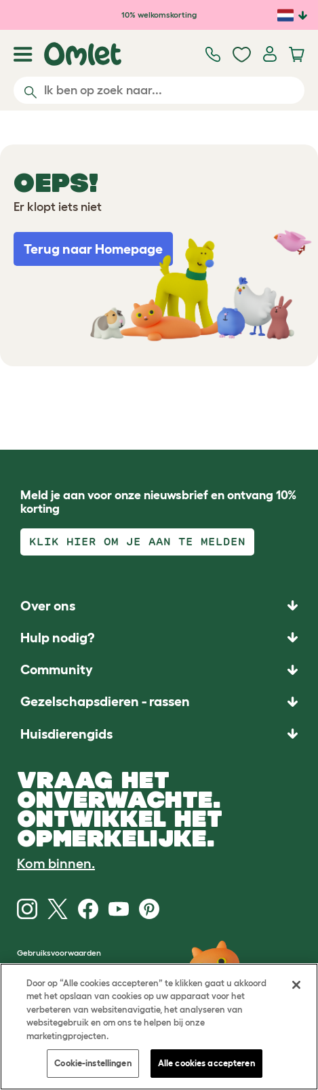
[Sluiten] (296, 985)
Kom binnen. (56, 863)
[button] (159, 734)
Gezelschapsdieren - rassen (105, 701)
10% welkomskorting (159, 14)
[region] (159, 1026)
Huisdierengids (66, 733)
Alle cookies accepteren (206, 1063)
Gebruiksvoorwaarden (59, 952)
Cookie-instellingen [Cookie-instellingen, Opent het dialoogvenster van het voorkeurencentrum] (92, 1063)
